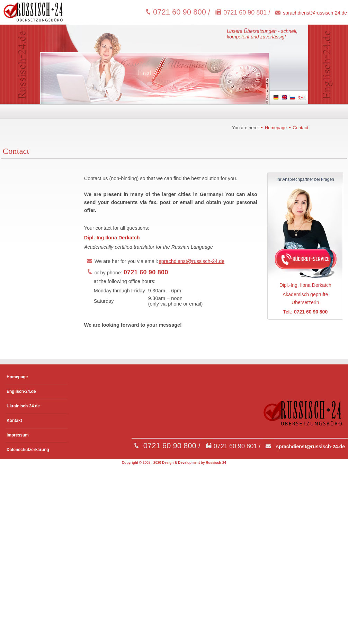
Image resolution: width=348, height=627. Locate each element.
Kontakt (14, 420)
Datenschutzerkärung (28, 449)
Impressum (18, 435)
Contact (300, 127)
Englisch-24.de (21, 391)
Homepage (276, 127)
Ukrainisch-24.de (23, 406)
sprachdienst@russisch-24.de (315, 13)
